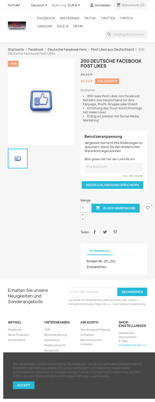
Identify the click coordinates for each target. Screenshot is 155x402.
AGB (47, 329)
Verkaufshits (16, 340)
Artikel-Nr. (95, 261)
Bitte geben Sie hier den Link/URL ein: (110, 159)
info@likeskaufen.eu (133, 345)
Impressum (52, 340)
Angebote (15, 329)
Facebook (46, 18)
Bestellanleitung (55, 335)
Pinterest (115, 232)
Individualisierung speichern (112, 185)
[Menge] (85, 208)
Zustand (93, 267)
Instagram (69, 18)
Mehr (78, 26)
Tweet (105, 232)
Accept (23, 385)
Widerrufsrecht (55, 345)
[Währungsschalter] (74, 5)
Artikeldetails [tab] (100, 251)
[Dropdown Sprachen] (40, 5)
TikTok (90, 18)
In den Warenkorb (115, 208)
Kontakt (14, 5)
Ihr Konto (89, 322)
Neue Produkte (18, 335)
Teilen (95, 232)
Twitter (108, 18)
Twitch (126, 18)
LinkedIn (44, 26)
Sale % (63, 26)
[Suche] (126, 34)
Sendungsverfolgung (95, 329)
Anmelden (87, 335)
